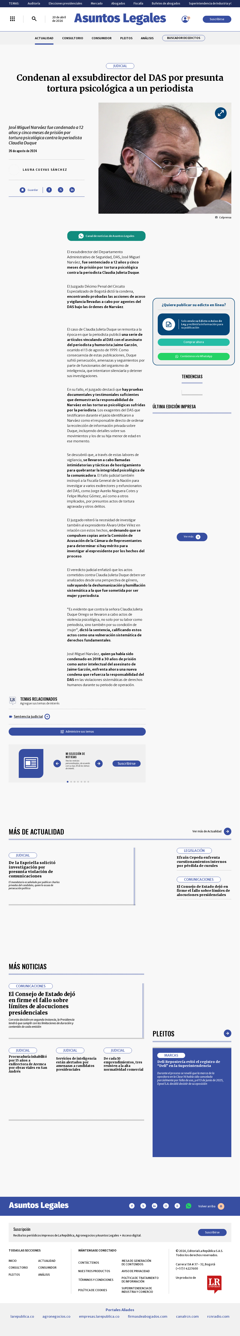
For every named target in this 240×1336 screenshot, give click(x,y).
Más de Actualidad (36, 831)
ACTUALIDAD (44, 38)
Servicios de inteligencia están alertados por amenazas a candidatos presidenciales (76, 1196)
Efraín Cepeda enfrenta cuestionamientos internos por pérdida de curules (201, 861)
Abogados (118, 3)
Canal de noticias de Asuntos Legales (106, 236)
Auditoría (34, 3)
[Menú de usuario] (185, 19)
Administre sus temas (77, 731)
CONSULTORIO (72, 38)
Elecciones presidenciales (65, 3)
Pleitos (163, 1166)
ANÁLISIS (147, 38)
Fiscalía (138, 3)
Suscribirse (217, 19)
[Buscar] (34, 19)
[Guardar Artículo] (28, 190)
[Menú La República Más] (12, 19)
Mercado (97, 3)
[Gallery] (78, 760)
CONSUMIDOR (102, 38)
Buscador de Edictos (183, 38)
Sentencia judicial (28, 716)
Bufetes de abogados (166, 3)
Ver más (192, 537)
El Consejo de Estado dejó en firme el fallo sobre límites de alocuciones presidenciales (203, 890)
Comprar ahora (194, 342)
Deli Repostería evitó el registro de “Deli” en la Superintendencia (188, 1196)
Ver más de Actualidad (211, 831)
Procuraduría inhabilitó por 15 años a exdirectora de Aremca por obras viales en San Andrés (28, 1196)
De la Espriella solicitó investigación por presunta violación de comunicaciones (32, 869)
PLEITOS (126, 38)
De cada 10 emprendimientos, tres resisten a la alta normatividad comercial (123, 1196)
